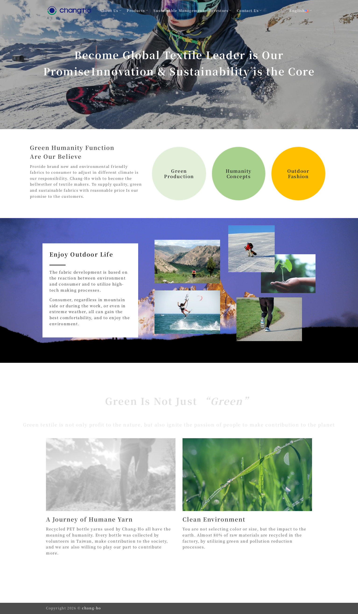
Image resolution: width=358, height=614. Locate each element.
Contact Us (249, 10)
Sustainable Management (178, 10)
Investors (220, 10)
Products (137, 10)
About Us (111, 10)
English (300, 10)
